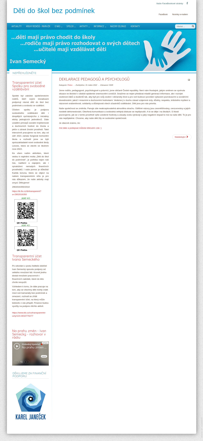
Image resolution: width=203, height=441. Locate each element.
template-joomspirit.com (202, 427)
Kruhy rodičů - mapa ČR (38, 26)
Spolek (69, 26)
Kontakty (135, 26)
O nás (57, 26)
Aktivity (84, 26)
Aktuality (17, 26)
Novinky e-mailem (180, 14)
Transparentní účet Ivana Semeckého (27, 257)
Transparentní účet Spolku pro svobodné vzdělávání (28, 86)
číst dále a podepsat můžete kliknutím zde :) (80, 128)
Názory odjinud (118, 26)
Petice (70, 85)
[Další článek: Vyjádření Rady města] (181, 137)
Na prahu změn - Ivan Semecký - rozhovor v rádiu (29, 334)
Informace (99, 26)
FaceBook (163, 14)
